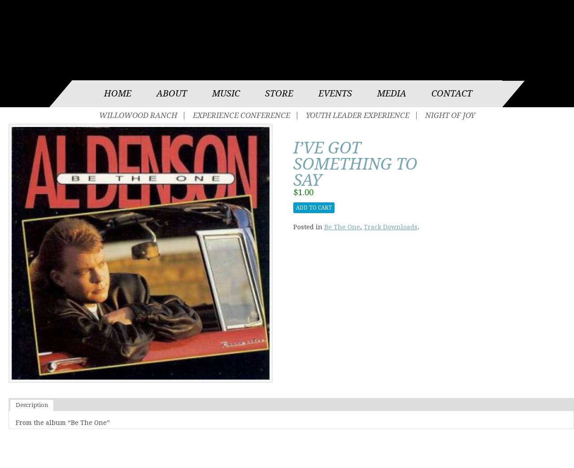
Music (226, 93)
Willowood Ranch (138, 115)
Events (335, 93)
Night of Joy (450, 115)
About (172, 93)
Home (117, 93)
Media (391, 93)
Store (279, 93)
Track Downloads (390, 227)
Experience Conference (241, 115)
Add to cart (314, 208)
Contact (451, 93)
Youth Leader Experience (357, 115)
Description (32, 405)
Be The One (342, 227)
